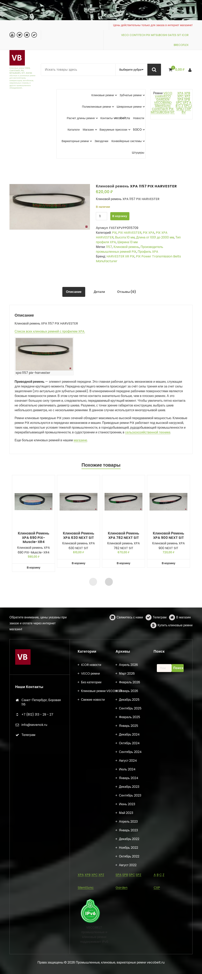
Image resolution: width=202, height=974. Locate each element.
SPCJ (188, 105)
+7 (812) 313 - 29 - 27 (37, 970)
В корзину (119, 216)
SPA (180, 99)
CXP (188, 109)
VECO (125, 35)
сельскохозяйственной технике (147, 432)
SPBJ (180, 109)
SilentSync (163, 105)
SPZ (185, 102)
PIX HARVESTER (129, 232)
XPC (180, 96)
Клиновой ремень (126, 247)
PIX (148, 35)
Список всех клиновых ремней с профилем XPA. (50, 331)
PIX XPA (148, 232)
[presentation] (93, 582)
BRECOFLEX (181, 45)
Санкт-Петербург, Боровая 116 (41, 958)
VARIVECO (163, 96)
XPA (180, 93)
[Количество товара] (101, 216)
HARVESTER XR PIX (121, 256)
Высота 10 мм (125, 237)
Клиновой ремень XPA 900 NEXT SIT (168, 535)
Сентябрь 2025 (130, 964)
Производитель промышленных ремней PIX (129, 249)
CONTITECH (137, 35)
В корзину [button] (33, 568)
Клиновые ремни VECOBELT (102, 947)
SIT (179, 35)
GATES (172, 35)
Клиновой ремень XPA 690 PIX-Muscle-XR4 (33, 537)
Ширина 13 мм (127, 242)
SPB (187, 99)
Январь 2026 (128, 947)
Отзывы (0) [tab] (126, 292)
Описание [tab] (73, 292)
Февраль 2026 (129, 938)
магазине (80, 440)
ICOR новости (91, 921)
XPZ (187, 96)
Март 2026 (127, 929)
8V (184, 112)
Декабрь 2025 (129, 956)
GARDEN (162, 99)
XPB (187, 93)
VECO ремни (90, 929)
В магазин (183, 632)
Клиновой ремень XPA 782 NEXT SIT (123, 535)
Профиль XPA (148, 251)
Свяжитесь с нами (130, 632)
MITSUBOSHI (159, 35)
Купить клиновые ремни (175, 640)
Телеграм (159, 632)
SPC (179, 102)
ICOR (185, 35)
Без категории (91, 938)
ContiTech (160, 109)
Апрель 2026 (128, 921)
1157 (109, 247)
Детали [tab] (99, 292)
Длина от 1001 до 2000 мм (155, 237)
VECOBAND (163, 102)
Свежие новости (93, 956)
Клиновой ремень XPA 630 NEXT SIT (78, 535)
